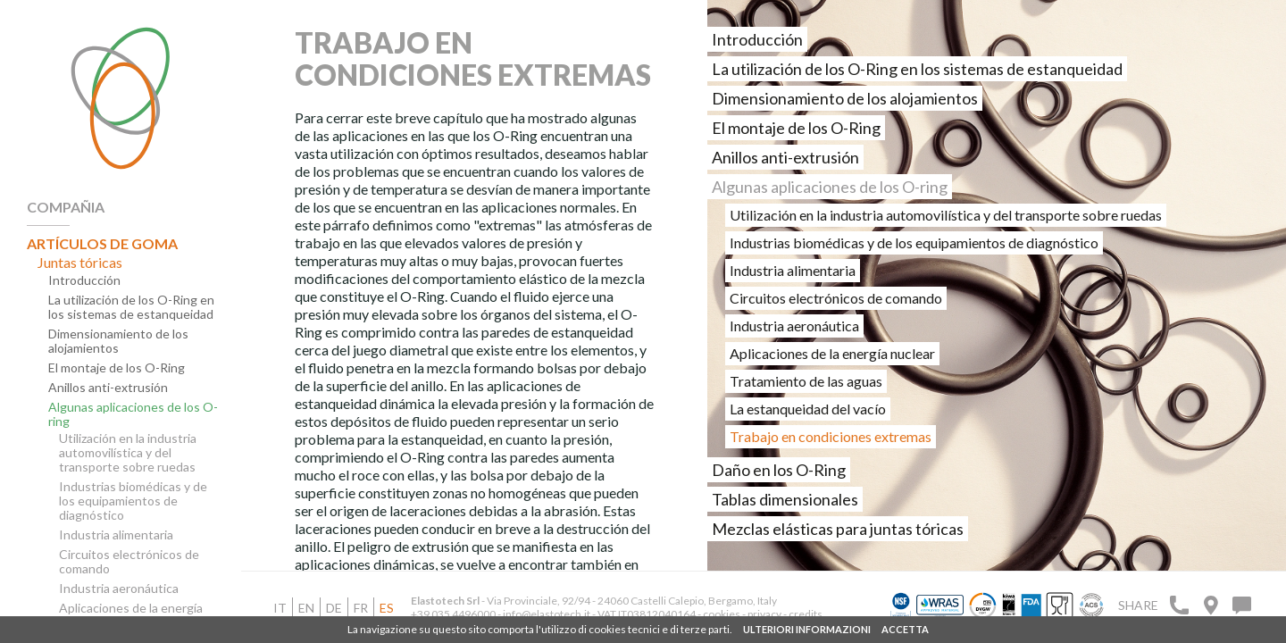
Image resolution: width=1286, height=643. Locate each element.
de (334, 607)
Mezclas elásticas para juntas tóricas (838, 529)
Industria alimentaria (116, 535)
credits (806, 614)
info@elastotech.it (546, 614)
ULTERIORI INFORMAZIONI (807, 629)
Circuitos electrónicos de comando (129, 561)
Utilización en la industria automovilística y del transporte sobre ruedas (127, 452)
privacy (765, 614)
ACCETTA (905, 629)
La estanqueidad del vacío (808, 408)
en (306, 607)
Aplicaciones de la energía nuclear (131, 615)
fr (361, 607)
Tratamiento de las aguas (806, 380)
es (387, 607)
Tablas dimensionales (785, 499)
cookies (721, 614)
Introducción (84, 280)
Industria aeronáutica (119, 588)
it (280, 607)
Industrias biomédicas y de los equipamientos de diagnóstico (133, 501)
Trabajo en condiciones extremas (830, 436)
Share (1138, 605)
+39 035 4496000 (453, 614)
